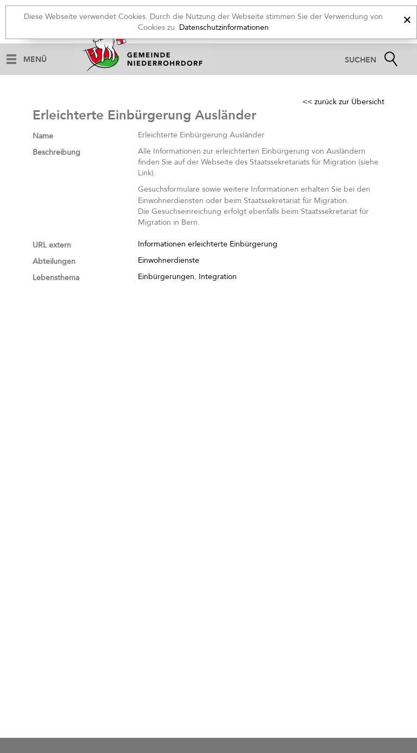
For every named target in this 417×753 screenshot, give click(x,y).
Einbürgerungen (166, 276)
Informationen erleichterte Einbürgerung (207, 244)
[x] (407, 18)
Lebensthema (56, 278)
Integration (218, 276)
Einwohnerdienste (168, 260)
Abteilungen (54, 261)
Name (43, 136)
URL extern (52, 245)
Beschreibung (56, 152)
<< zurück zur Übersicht (343, 102)
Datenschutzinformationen (224, 27)
